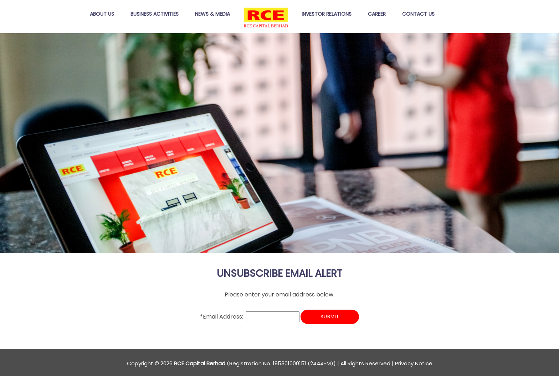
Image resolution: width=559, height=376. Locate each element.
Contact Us (418, 14)
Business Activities (154, 14)
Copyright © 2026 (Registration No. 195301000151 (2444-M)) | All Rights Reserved (258, 363)
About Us (102, 14)
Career (377, 14)
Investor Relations (327, 14)
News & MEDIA (212, 14)
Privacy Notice (413, 363)
